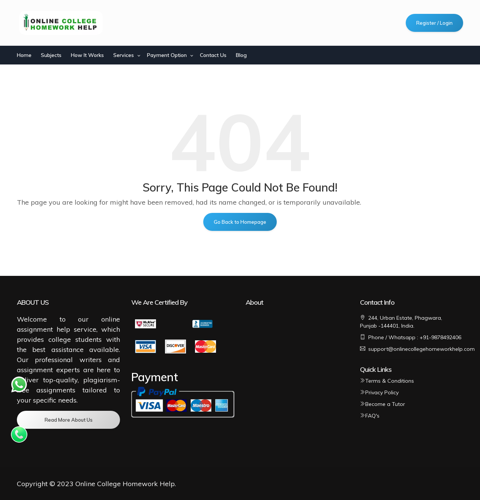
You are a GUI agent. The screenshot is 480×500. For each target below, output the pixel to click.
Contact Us (213, 55)
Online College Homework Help (125, 483)
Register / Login (434, 23)
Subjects (51, 55)
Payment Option (167, 55)
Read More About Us (69, 420)
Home (24, 55)
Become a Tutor (382, 404)
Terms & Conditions (387, 380)
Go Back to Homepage (240, 222)
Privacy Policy (379, 392)
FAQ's (370, 415)
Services (123, 55)
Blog (241, 55)
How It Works (87, 55)
